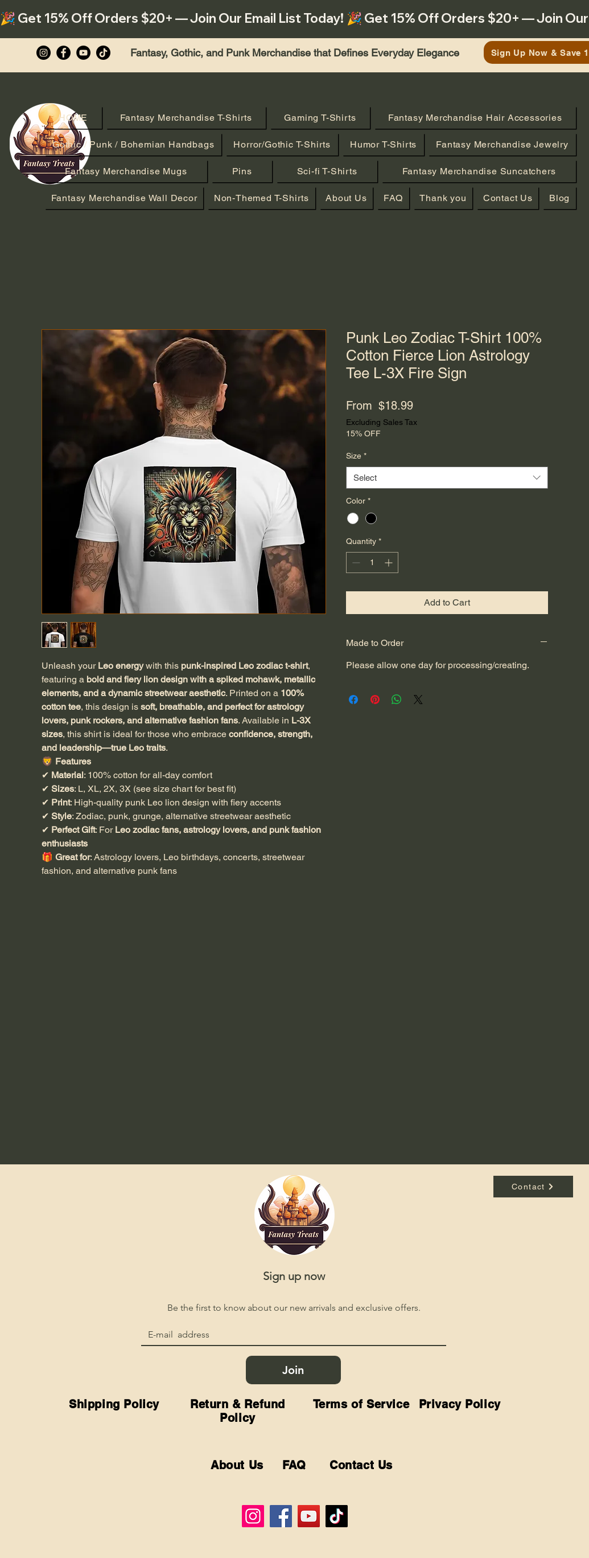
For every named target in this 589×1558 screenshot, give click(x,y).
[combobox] (447, 478)
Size (356, 455)
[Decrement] (355, 563)
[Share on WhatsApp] (396, 699)
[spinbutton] (372, 563)
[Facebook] (63, 53)
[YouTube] (83, 53)
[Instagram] (43, 53)
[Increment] (389, 563)
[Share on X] (418, 699)
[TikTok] (337, 1516)
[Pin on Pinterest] (375, 699)
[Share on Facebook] (353, 699)
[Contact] (533, 1186)
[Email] (290, 1334)
